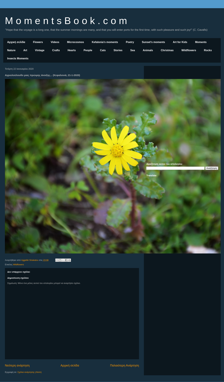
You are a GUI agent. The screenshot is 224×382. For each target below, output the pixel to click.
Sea (132, 50)
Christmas (167, 50)
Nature (11, 50)
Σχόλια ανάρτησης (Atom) (29, 372)
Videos (55, 42)
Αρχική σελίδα (16, 42)
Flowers (38, 42)
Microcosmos (75, 42)
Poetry (130, 42)
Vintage (39, 50)
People (88, 50)
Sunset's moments (153, 42)
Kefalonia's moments (105, 42)
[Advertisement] (182, 91)
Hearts (72, 50)
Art (25, 50)
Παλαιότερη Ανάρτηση (124, 365)
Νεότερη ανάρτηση (17, 365)
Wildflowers (188, 50)
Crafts (56, 50)
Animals (148, 50)
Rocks (208, 50)
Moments (201, 42)
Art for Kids (180, 42)
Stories (118, 50)
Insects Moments (17, 58)
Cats (103, 50)
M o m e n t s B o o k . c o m (66, 20)
